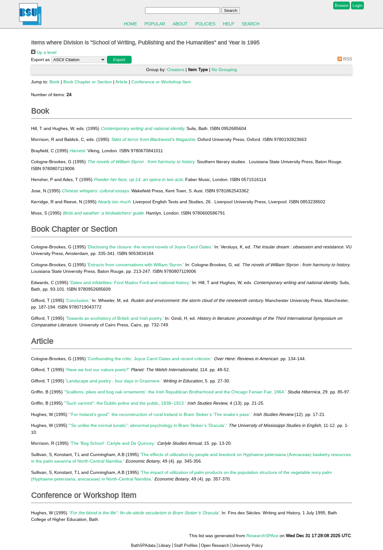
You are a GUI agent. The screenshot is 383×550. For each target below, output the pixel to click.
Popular (154, 23)
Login (357, 5)
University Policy (247, 545)
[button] (119, 60)
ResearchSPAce (262, 535)
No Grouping (224, 69)
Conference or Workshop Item (161, 81)
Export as (40, 59)
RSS (343, 58)
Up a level (43, 52)
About (180, 23)
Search (251, 23)
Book (55, 81)
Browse (341, 5)
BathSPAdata (143, 545)
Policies (205, 23)
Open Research (215, 545)
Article (121, 81)
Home (130, 23)
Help (228, 23)
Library (165, 545)
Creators (175, 69)
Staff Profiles (186, 545)
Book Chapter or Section (87, 81)
